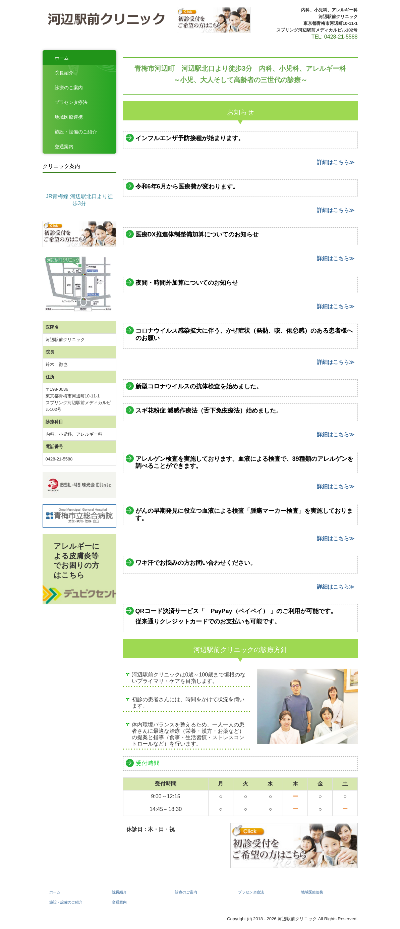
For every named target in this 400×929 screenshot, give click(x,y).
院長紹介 (64, 72)
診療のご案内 (69, 87)
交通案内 (64, 146)
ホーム (62, 58)
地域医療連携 (69, 117)
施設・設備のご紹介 (76, 131)
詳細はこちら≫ (335, 162)
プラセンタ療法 (71, 102)
